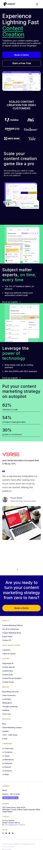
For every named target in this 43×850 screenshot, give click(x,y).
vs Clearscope (7, 748)
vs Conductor (7, 752)
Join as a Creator (10, 798)
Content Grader (8, 682)
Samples (5, 731)
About (4, 790)
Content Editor (7, 671)
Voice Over (6, 714)
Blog (4, 724)
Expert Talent (7, 637)
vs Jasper (6, 756)
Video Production (9, 695)
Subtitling (5, 710)
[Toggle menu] (37, 4)
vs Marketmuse (8, 760)
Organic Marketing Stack (11, 633)
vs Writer (5, 774)
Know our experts (11, 302)
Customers (6, 650)
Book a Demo (21, 55)
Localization (6, 699)
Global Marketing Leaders (12, 727)
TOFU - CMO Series (9, 735)
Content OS (6, 640)
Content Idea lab (8, 667)
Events (4, 739)
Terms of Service (8, 847)
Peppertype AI (7, 663)
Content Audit (7, 675)
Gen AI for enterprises (10, 629)
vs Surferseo (7, 771)
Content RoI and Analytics (12, 678)
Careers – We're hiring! (11, 794)
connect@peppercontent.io (14, 825)
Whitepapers (7, 703)
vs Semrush (6, 767)
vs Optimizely (7, 763)
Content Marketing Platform (12, 625)
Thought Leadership (10, 707)
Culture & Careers (9, 654)
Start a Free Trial (21, 63)
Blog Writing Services (10, 692)
